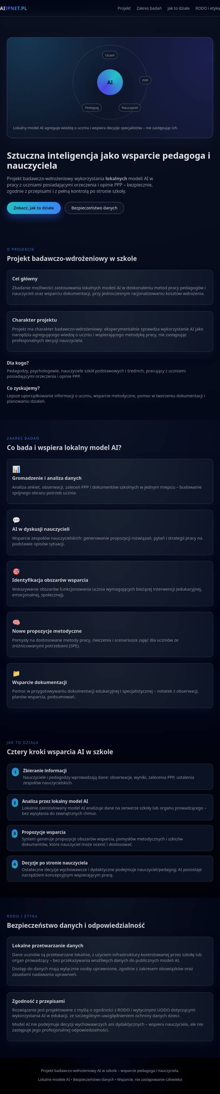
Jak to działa (179, 8)
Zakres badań (149, 8)
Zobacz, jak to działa (33, 208)
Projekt (124, 8)
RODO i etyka (207, 8)
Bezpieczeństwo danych (94, 208)
